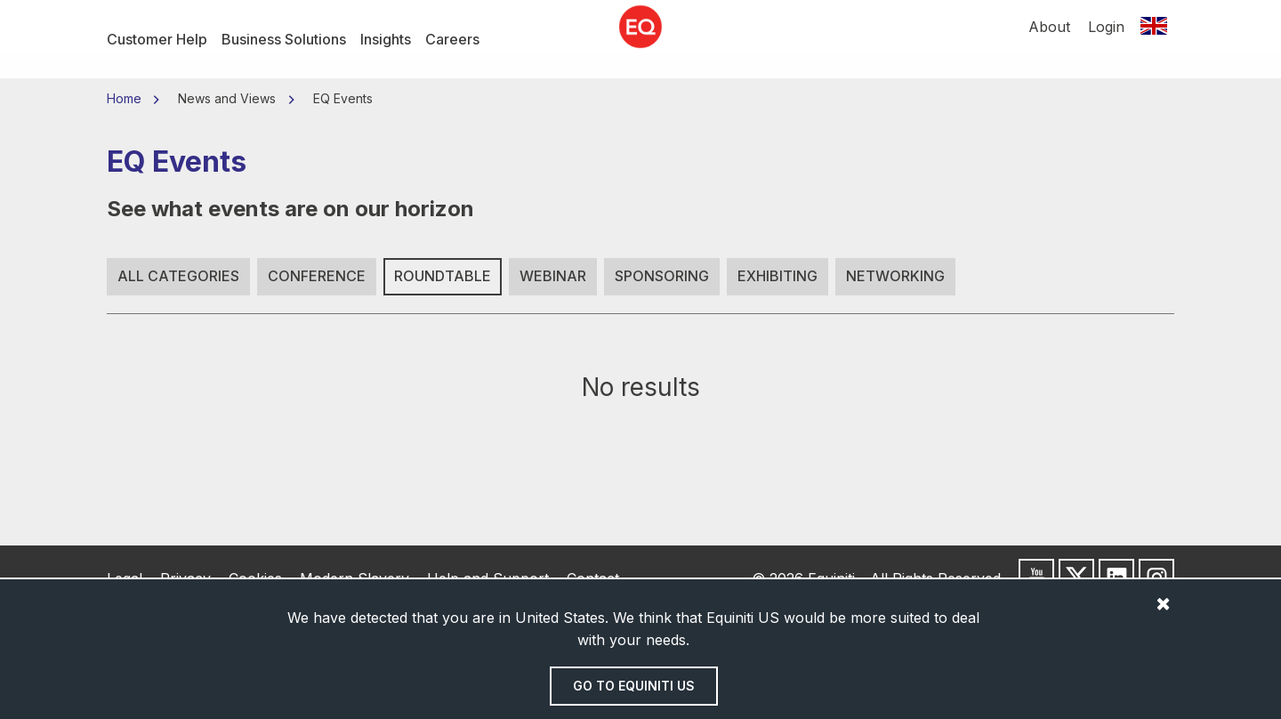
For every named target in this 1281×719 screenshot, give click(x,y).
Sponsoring (662, 276)
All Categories (178, 276)
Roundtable (442, 276)
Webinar (553, 276)
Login (1106, 39)
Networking (895, 276)
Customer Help (157, 39)
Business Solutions (284, 39)
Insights (385, 39)
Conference (317, 276)
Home (126, 98)
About (1049, 39)
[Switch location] (1153, 39)
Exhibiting (777, 276)
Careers (452, 39)
